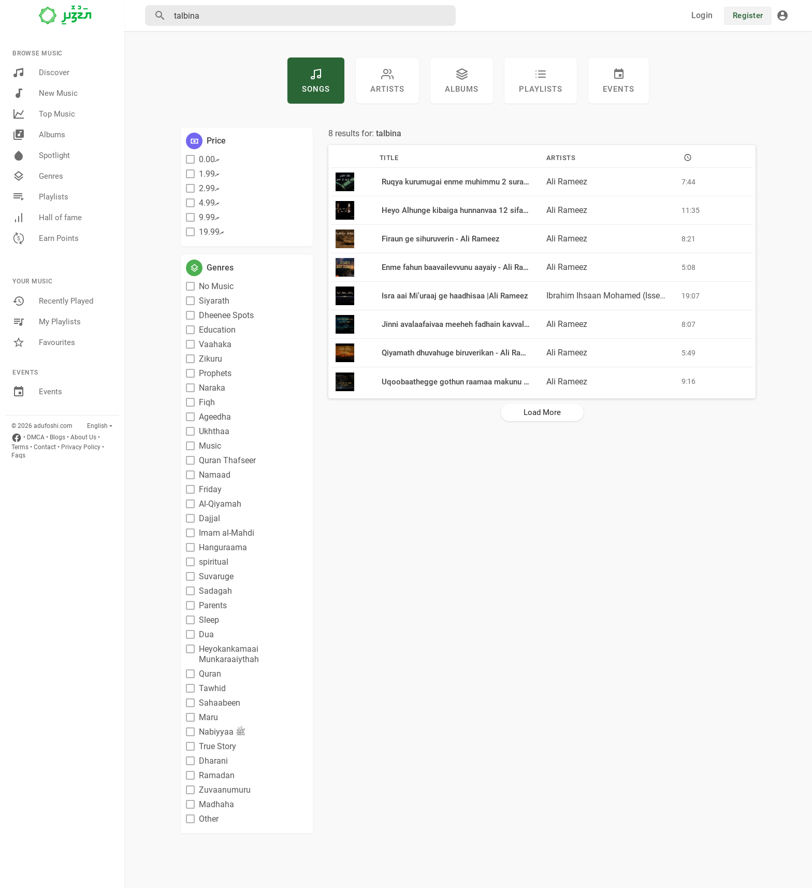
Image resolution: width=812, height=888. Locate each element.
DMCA (36, 437)
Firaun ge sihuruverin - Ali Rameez (441, 239)
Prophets (215, 373)
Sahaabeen (219, 703)
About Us (83, 437)
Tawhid (212, 688)
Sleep (209, 620)
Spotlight (41, 155)
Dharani (213, 761)
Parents (213, 605)
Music (210, 446)
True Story (217, 746)
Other (209, 819)
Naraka (212, 388)
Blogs (57, 437)
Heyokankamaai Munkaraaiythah (229, 654)
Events (37, 391)
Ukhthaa (214, 431)
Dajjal (209, 518)
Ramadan (217, 775)
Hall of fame (47, 217)
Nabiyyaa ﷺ (222, 732)
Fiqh (207, 402)
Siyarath (214, 301)
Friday (210, 489)
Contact (45, 447)
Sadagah (215, 591)
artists (387, 81)
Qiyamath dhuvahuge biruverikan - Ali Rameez (461, 352)
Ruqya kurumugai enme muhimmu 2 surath (456, 182)
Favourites (43, 342)
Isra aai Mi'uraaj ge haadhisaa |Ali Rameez (455, 295)
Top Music (43, 114)
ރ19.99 (211, 232)
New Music (45, 93)
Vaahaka (215, 344)
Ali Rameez (566, 182)
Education (217, 330)
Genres (37, 176)
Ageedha (215, 417)
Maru (208, 717)
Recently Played (52, 301)
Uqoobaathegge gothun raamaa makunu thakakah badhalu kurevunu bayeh (511, 381)
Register (748, 15)
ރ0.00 (209, 159)
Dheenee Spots (226, 315)
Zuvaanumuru (225, 790)
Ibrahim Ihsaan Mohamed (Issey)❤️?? (616, 295)
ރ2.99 (209, 188)
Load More (542, 412)
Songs (316, 81)
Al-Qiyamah (220, 504)
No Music (216, 286)
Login (702, 15)
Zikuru (210, 359)
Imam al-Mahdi (226, 533)
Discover (40, 72)
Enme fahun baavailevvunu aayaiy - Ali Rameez (462, 267)
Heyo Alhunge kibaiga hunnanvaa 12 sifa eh (457, 210)
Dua (206, 634)
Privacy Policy (80, 447)
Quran (210, 674)
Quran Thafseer (227, 460)
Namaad (214, 475)
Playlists (40, 197)
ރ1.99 (209, 174)
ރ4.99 (209, 203)
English (97, 425)
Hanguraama (223, 547)
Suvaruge (216, 576)
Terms (19, 447)
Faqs (18, 455)
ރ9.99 (209, 217)
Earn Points (45, 238)
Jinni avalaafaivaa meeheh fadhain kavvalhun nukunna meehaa (489, 324)
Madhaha (216, 804)
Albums (38, 134)
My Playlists (46, 322)
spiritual (213, 562)
